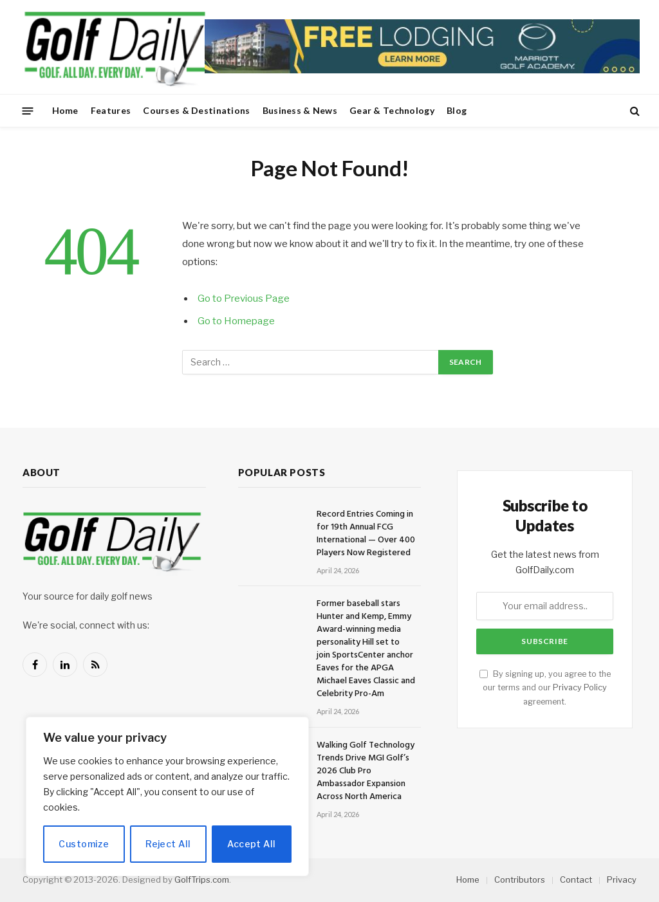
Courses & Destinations (196, 110)
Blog (457, 110)
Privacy (621, 879)
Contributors (519, 879)
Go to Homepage (236, 321)
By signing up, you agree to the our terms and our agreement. (545, 687)
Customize (84, 843)
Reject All (167, 843)
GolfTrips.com (201, 879)
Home (65, 110)
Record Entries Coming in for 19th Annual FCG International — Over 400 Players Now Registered (366, 534)
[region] (167, 796)
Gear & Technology (391, 110)
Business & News (300, 110)
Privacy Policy (580, 687)
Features (111, 110)
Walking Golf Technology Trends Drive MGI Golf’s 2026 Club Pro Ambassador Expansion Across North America (365, 771)
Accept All (251, 843)
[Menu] (28, 110)
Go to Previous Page (244, 298)
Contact (576, 879)
